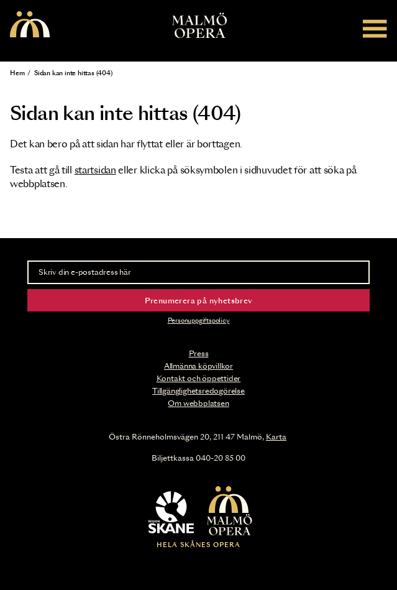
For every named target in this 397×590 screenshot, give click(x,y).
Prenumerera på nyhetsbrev (199, 301)
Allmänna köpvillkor (198, 366)
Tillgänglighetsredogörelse (198, 391)
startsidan (95, 170)
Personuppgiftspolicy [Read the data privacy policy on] (199, 321)
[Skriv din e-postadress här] (198, 272)
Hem (17, 73)
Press (199, 353)
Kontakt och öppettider (199, 378)
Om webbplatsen (198, 403)
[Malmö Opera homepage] (30, 25)
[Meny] (375, 28)
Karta (276, 437)
